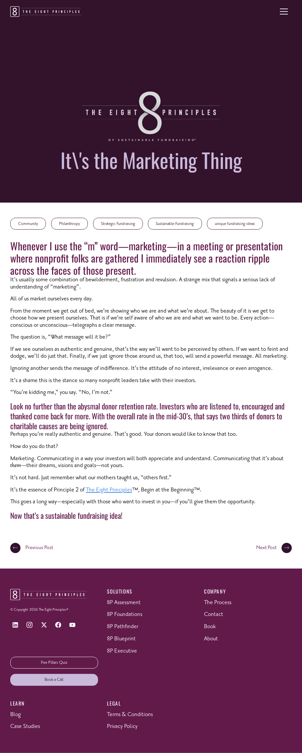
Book (210, 626)
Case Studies (25, 726)
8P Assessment (124, 602)
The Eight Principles (109, 489)
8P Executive (122, 650)
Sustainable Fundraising (175, 223)
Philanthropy (69, 223)
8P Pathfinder (122, 626)
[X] (44, 625)
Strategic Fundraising (118, 223)
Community (28, 223)
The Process (217, 602)
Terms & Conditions (130, 714)
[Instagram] (29, 625)
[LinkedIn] (15, 625)
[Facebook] (58, 625)
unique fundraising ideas (235, 223)
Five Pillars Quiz (54, 662)
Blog (15, 714)
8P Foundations (124, 614)
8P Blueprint (121, 638)
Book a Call (54, 679)
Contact (213, 614)
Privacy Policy (122, 726)
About (211, 638)
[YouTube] (72, 625)
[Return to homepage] (46, 11)
